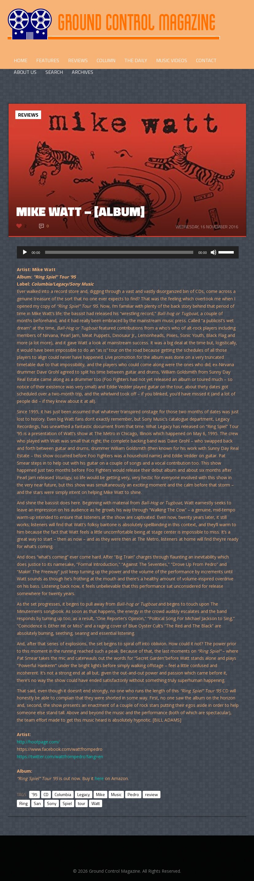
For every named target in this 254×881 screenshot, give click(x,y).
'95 (34, 794)
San (37, 803)
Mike (100, 794)
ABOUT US (25, 72)
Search (54, 72)
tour (81, 803)
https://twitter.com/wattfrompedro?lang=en (60, 756)
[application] (128, 252)
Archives (82, 72)
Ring (23, 803)
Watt (95, 803)
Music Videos (171, 60)
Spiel (67, 803)
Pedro (133, 794)
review (151, 794)
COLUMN (106, 60)
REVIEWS (78, 60)
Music (116, 794)
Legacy (83, 794)
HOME (20, 60)
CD (46, 794)
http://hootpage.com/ (38, 742)
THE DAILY (135, 60)
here (99, 778)
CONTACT (206, 60)
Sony (51, 803)
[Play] (25, 252)
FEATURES (47, 60)
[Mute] (213, 252)
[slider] (119, 252)
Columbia (63, 794)
